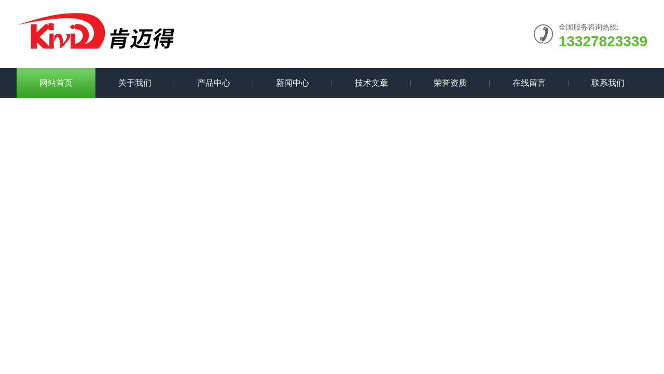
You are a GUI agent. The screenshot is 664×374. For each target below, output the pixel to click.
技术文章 (371, 82)
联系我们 (608, 82)
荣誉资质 (450, 82)
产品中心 (213, 82)
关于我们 (134, 82)
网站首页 (56, 82)
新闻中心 (292, 82)
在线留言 (529, 82)
